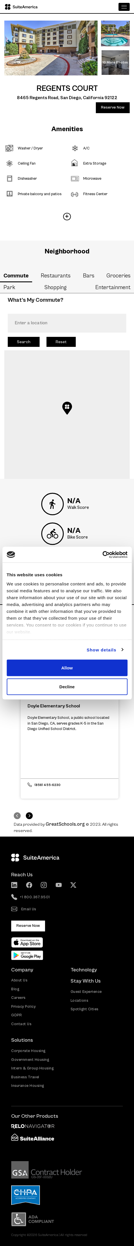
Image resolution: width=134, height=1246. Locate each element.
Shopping (55, 287)
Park (9, 287)
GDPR (16, 1015)
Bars (88, 276)
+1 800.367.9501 (30, 897)
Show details (101, 649)
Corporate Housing (28, 1051)
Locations (79, 1001)
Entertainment (113, 287)
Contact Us (21, 1024)
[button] (67, 408)
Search (23, 341)
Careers (18, 998)
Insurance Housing (27, 1086)
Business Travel (25, 1077)
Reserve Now (113, 107)
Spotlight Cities (84, 1009)
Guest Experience (86, 992)
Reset (61, 341)
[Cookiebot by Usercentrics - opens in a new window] (102, 554)
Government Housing (30, 1060)
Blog (15, 989)
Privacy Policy (23, 1007)
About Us (19, 980)
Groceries (118, 276)
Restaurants (56, 276)
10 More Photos (115, 62)
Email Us (23, 909)
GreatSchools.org (65, 824)
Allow (67, 667)
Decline (67, 686)
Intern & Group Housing (32, 1068)
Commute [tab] (16, 276)
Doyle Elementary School (54, 706)
